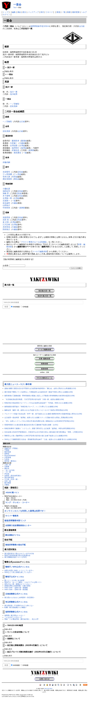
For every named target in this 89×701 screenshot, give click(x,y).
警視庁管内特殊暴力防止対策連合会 (17, 555)
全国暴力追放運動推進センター (18, 525)
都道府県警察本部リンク (15, 521)
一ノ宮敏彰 (14, 104)
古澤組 (22, 146)
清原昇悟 (6, 217)
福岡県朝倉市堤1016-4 (39, 26)
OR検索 (24, 307)
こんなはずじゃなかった (13, 617)
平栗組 (6, 450)
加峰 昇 (6, 193)
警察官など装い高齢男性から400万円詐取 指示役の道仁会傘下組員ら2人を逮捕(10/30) (35, 436)
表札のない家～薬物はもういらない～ (18, 584)
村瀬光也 (15, 150)
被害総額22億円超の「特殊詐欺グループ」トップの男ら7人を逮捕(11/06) (31, 406)
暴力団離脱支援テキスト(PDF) (15, 557)
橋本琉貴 (7, 452)
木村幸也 (6, 227)
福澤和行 (15, 148)
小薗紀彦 (6, 189)
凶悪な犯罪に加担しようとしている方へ (19, 570)
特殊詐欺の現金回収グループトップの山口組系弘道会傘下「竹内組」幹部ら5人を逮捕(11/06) (38, 403)
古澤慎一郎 (7, 198)
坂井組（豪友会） (10, 461)
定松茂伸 (13, 106)
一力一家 (7, 472)
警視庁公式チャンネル (14, 577)
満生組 (16, 179)
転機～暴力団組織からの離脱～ (15, 607)
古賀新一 (6, 201)
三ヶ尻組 (17, 174)
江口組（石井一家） (11, 479)
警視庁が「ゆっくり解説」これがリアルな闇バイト (23, 582)
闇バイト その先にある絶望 (14, 580)
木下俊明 (6, 196)
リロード (49, 12)
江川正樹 (6, 225)
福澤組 (24, 148)
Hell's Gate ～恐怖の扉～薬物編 (16, 588)
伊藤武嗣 (6, 162)
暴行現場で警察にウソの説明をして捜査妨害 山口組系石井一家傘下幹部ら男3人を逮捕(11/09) (38, 392)
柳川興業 (7, 483)
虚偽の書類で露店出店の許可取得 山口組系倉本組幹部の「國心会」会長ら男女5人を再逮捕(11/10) (40, 388)
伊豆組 (6, 474)
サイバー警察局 (11, 516)
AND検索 (15, 307)
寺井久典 (6, 177)
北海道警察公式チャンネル (16, 594)
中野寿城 (7, 457)
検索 (69, 12)
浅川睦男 (13, 94)
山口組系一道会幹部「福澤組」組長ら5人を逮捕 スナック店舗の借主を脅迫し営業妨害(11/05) (38, 417)
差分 (24, 12)
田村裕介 (6, 229)
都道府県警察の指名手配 (15, 545)
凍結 (19, 12)
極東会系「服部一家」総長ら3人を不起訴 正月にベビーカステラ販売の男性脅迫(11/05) (36, 410)
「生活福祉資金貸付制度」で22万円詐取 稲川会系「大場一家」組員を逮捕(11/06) (34, 399)
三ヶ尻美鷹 (7, 174)
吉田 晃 (6, 220)
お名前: (6, 265)
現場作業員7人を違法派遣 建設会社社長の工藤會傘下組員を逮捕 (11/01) (31, 425)
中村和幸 (6, 208)
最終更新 (76, 12)
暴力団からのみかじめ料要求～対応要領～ (19, 597)
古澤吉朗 (13, 146)
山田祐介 (6, 205)
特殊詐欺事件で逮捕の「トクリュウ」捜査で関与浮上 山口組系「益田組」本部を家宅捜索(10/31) (39, 428)
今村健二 (13, 143)
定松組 (20, 172)
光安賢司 (6, 172)
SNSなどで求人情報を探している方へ (18, 572)
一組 (25, 153)
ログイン (6, 15)
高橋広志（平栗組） (11, 448)
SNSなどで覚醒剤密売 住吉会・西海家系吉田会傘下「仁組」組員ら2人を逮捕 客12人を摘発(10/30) (40, 439)
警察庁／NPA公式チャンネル (17, 567)
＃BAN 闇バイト (12, 493)
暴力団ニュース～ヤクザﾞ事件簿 (17, 384)
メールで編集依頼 (39, 251)
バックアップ (33, 12)
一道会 (17, 4)
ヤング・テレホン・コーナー (17, 502)
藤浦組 (24, 141)
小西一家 (7, 465)
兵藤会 (6, 485)
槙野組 (6, 454)
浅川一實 (13, 92)
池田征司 (6, 191)
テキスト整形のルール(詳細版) (34, 242)
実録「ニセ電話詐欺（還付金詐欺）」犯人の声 (21, 619)
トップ (5, 12)
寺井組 (14, 177)
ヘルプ (84, 12)
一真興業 (30, 150)
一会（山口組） (10, 470)
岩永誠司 (6, 203)
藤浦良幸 (15, 141)
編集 (14, 12)
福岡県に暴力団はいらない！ (14, 615)
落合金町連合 (9, 477)
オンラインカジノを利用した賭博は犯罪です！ (25, 511)
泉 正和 (6, 222)
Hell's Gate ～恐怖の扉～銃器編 (16, 589)
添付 (42, 12)
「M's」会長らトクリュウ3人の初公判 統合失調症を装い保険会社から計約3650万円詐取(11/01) (39, 421)
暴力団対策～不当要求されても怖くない (19, 605)
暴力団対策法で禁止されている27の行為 (19, 553)
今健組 (22, 143)
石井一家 (7, 481)
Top (14, 7)
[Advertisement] (44, 326)
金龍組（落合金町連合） (13, 475)
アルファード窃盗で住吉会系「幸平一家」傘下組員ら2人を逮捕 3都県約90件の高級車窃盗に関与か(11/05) (43, 414)
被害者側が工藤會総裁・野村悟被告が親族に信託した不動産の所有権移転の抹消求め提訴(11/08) (39, 396)
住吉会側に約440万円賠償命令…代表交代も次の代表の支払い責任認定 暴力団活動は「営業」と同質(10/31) (43, 432)
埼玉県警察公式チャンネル (16, 602)
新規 (58, 12)
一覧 (63, 12)
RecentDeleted (9, 455)
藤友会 (6, 468)
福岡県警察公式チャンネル (16, 612)
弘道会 (6, 459)
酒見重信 (17, 153)
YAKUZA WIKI (48, 688)
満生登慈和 (7, 179)
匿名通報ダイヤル (12, 535)
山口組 (81, 26)
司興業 (6, 466)
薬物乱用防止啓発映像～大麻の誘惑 (17, 586)
